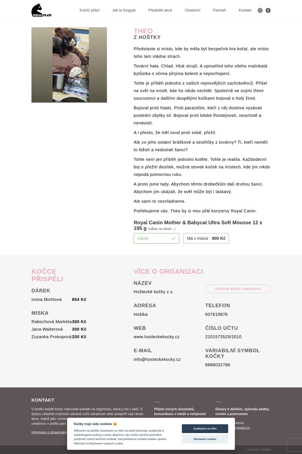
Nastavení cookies (205, 439)
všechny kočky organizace (238, 288)
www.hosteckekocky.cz (157, 336)
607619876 (216, 314)
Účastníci (192, 10)
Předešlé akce (160, 10)
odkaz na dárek (162, 229)
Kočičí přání (90, 10)
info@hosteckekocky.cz (157, 359)
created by (259, 449)
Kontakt (245, 10)
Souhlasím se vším (205, 428)
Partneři (219, 10)
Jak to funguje (124, 10)
